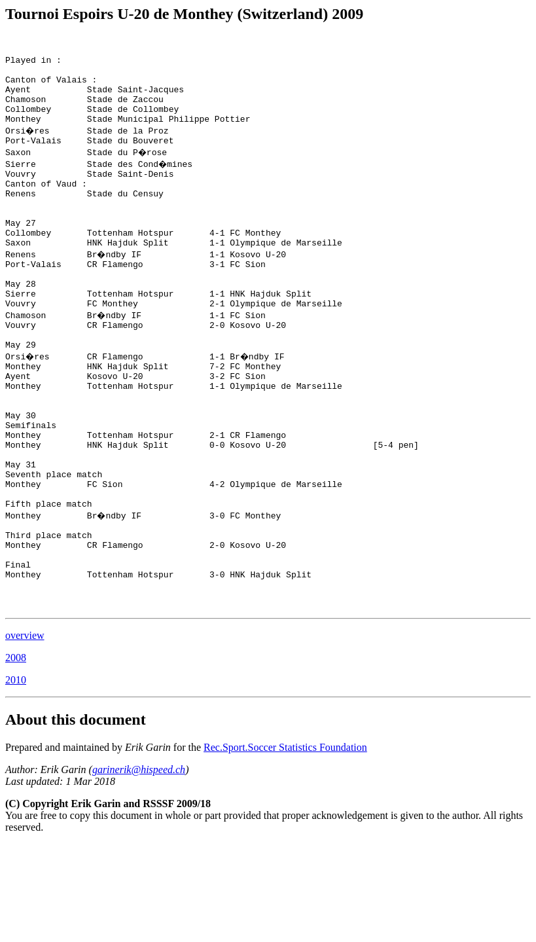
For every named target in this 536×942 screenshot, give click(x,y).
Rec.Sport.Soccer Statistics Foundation (285, 845)
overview (25, 733)
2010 (15, 778)
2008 (15, 755)
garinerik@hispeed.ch (138, 867)
